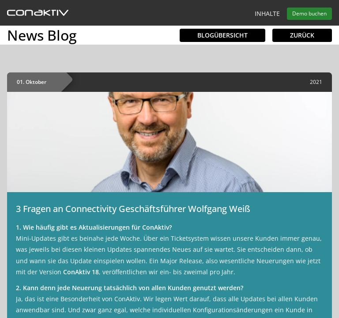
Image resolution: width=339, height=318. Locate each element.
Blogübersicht (222, 35)
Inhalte (267, 13)
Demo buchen (309, 13)
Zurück (302, 35)
